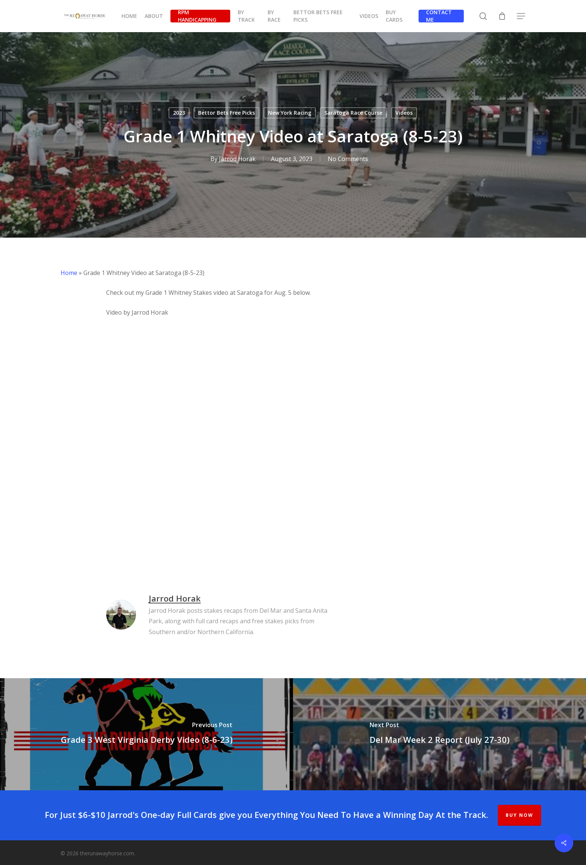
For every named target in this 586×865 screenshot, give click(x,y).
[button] (521, 16)
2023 (179, 112)
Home (69, 273)
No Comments (348, 159)
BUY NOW (519, 815)
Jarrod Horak (237, 159)
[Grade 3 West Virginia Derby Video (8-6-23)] (146, 734)
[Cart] (502, 16)
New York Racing (289, 112)
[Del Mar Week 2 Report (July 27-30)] (439, 734)
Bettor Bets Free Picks (226, 112)
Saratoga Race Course (353, 112)
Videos (404, 112)
